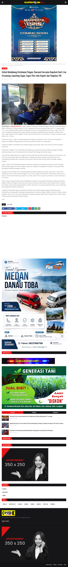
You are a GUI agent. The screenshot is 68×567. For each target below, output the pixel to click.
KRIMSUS (26, 504)
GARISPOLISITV (12, 504)
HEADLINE (20, 504)
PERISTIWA (45, 504)
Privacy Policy (49, 564)
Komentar (55, 412)
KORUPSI (5, 489)
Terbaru (34, 412)
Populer (12, 412)
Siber (65, 564)
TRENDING (52, 504)
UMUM (4, 495)
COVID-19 (5, 504)
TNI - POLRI (10, 64)
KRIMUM (32, 504)
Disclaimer (60, 564)
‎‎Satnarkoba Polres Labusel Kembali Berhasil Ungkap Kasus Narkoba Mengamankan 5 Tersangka (31, 416)
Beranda (4, 64)
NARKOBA (39, 504)
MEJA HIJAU (5, 492)
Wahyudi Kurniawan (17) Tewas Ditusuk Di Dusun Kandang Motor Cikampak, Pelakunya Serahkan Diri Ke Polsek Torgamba (36, 423)
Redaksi (55, 564)
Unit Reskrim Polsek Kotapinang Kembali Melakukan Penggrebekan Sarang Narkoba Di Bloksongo (31, 430)
